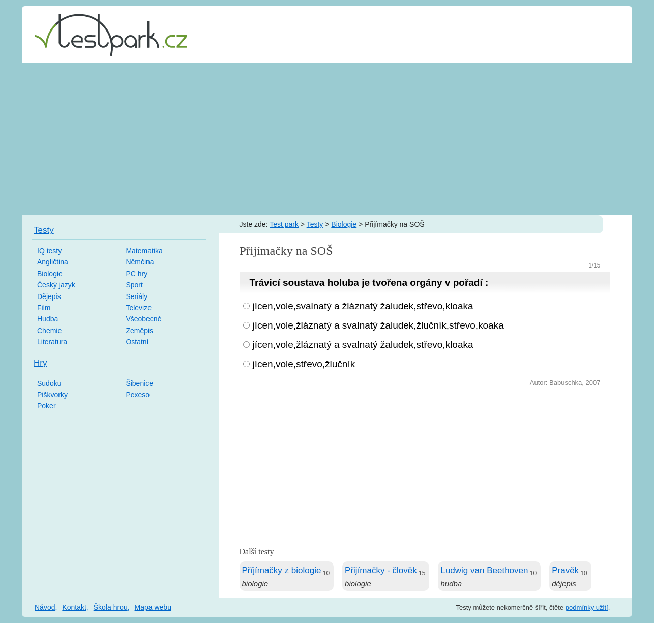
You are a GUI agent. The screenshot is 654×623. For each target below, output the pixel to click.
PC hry (136, 274)
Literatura (52, 342)
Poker (46, 406)
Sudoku (49, 383)
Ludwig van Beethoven (484, 570)
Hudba (47, 319)
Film (43, 308)
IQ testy (49, 251)
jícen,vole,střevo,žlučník (304, 364)
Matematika (144, 251)
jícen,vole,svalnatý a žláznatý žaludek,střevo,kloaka (363, 306)
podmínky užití (587, 607)
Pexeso (138, 395)
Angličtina (52, 262)
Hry (40, 363)
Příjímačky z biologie (281, 570)
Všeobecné (143, 319)
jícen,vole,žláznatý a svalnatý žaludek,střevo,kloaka (363, 344)
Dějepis (49, 296)
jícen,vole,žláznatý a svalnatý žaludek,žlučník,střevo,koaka (378, 325)
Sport (134, 285)
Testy (315, 224)
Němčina (140, 262)
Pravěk (565, 570)
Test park (284, 224)
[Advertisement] (327, 139)
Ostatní (137, 342)
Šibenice (139, 383)
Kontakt (74, 607)
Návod (45, 607)
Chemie (49, 331)
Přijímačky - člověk (381, 570)
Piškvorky (52, 395)
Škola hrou (111, 607)
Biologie (343, 224)
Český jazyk (56, 285)
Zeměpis (139, 331)
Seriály (136, 296)
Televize (139, 308)
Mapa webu (153, 607)
